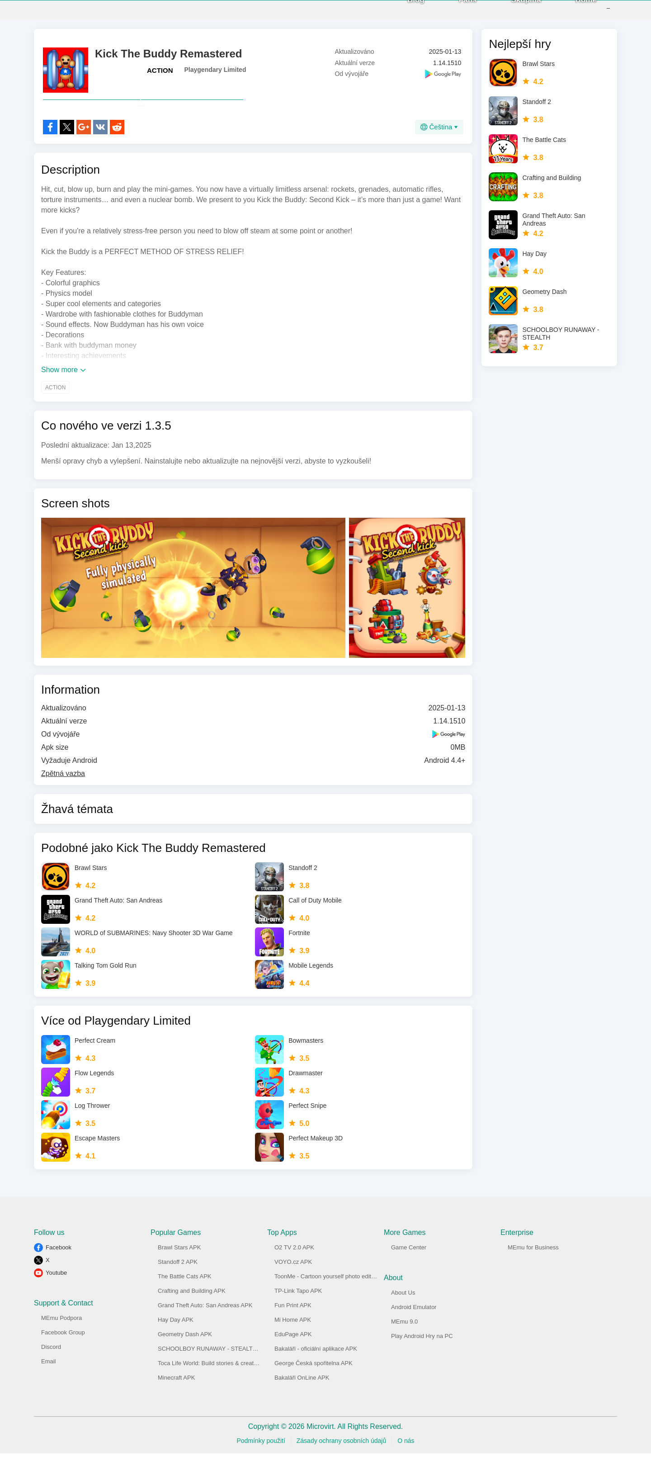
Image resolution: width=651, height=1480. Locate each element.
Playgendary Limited (215, 76)
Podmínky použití (260, 1467)
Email (48, 1388)
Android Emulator (413, 1333)
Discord (51, 1373)
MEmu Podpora (61, 1344)
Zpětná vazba (63, 800)
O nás (405, 1467)
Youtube (56, 1299)
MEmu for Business (533, 1274)
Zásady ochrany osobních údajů (341, 1467)
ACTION (160, 77)
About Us (403, 1319)
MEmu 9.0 (404, 1348)
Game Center (408, 1274)
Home (572, 13)
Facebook (58, 1274)
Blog (402, 13)
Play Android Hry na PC (422, 1362)
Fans (454, 13)
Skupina (513, 13)
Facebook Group (63, 1359)
